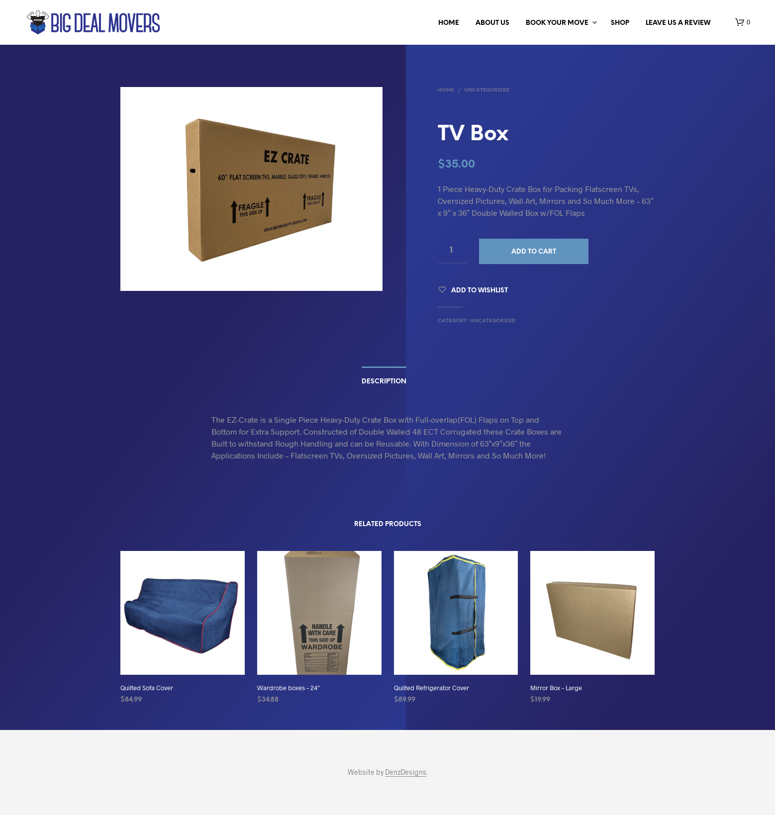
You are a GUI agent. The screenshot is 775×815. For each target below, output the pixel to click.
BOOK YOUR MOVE (557, 23)
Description (384, 381)
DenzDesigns (405, 772)
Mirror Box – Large (556, 688)
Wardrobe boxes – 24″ (288, 688)
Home (448, 23)
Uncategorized (486, 90)
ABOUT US (492, 23)
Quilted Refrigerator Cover (431, 688)
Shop (620, 23)
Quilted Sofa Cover (146, 688)
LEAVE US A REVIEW (678, 23)
